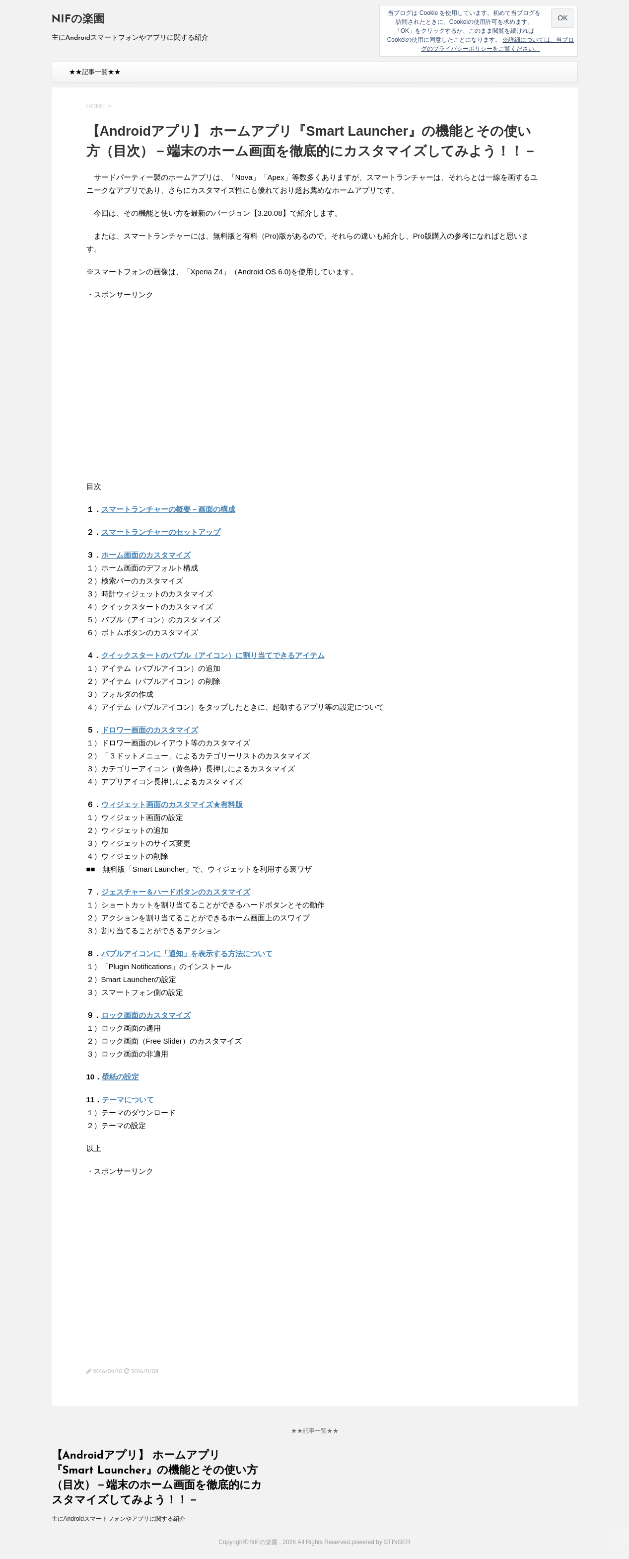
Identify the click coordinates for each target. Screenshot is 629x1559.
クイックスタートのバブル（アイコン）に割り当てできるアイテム (213, 655)
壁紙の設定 (120, 1076)
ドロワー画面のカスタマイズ (149, 730)
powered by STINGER (381, 1542)
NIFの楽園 (78, 19)
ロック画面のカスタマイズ (146, 1015)
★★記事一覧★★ (95, 72)
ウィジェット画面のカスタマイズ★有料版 (172, 804)
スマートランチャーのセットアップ (160, 532)
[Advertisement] (169, 396)
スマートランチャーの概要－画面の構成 (168, 509)
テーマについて (128, 1099)
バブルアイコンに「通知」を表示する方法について (187, 953)
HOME (96, 106)
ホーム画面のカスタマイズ (146, 555)
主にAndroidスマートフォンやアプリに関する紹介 (118, 1518)
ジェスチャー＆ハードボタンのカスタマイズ (175, 892)
